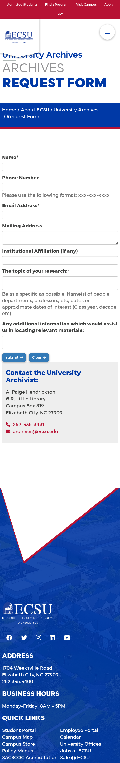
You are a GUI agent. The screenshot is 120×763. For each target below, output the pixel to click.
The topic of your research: (36, 271)
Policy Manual (18, 751)
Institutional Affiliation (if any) (40, 251)
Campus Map (17, 737)
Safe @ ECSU (75, 758)
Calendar (70, 737)
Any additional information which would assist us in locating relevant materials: (60, 327)
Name (10, 157)
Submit (12, 357)
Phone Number (20, 178)
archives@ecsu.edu (32, 431)
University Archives (76, 110)
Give (60, 14)
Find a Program (57, 4)
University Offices (80, 744)
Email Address (21, 206)
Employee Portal (79, 730)
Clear (37, 357)
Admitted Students (22, 4)
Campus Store (18, 744)
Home (9, 110)
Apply (108, 4)
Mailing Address (22, 226)
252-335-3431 (25, 425)
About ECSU (35, 110)
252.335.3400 (17, 682)
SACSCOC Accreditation (30, 758)
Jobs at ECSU (75, 751)
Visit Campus (86, 4)
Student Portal (19, 730)
